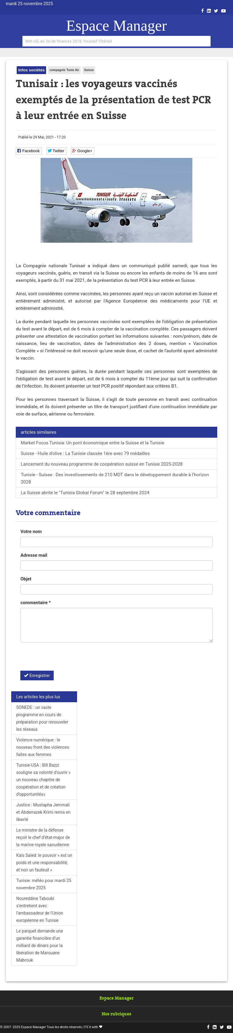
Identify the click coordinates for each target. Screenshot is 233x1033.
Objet (25, 579)
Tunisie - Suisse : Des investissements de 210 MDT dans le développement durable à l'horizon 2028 (115, 478)
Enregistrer (37, 675)
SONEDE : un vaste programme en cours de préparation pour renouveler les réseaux (42, 718)
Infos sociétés (31, 70)
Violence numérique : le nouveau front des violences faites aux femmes (42, 747)
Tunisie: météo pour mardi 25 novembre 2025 (43, 884)
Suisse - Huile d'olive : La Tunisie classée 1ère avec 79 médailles (85, 453)
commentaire (35, 602)
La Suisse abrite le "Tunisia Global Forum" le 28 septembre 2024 (85, 492)
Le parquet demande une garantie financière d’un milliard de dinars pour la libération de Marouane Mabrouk (39, 946)
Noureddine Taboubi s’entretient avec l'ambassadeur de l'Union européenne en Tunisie (39, 909)
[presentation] (66, 659)
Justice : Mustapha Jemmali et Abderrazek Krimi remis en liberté (43, 812)
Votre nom (31, 531)
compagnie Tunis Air (64, 70)
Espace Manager (116, 25)
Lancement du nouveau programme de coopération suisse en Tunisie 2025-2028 (102, 464)
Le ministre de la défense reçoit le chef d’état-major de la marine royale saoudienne (43, 837)
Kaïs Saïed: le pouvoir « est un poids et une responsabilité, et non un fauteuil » (44, 862)
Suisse (89, 70)
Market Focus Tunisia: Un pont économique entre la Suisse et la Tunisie (92, 443)
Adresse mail (33, 555)
